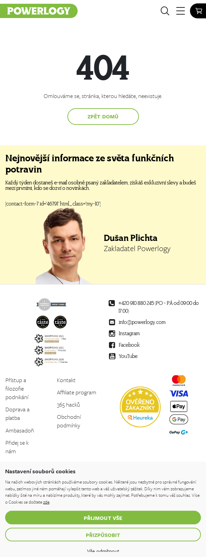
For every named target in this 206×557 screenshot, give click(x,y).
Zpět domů (103, 116)
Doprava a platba (17, 413)
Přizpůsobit (103, 535)
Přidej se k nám (17, 446)
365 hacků (68, 404)
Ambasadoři (19, 430)
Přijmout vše (103, 518)
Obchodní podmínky (69, 420)
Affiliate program (76, 392)
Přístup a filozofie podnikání (16, 388)
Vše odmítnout (103, 551)
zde (46, 501)
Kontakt (66, 380)
